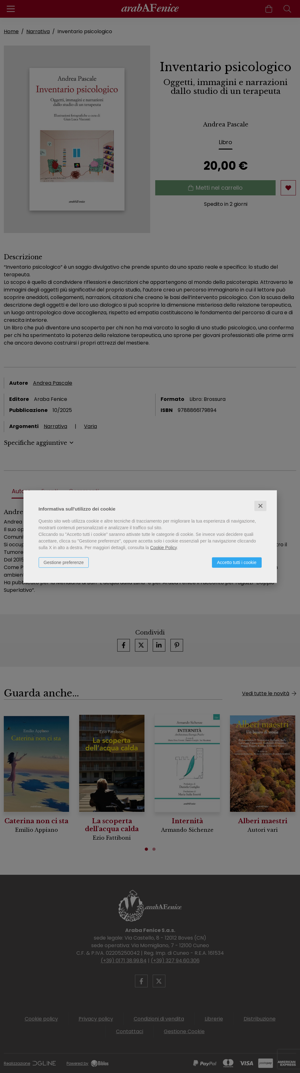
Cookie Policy (163, 547)
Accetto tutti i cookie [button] (237, 562)
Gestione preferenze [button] (64, 562)
